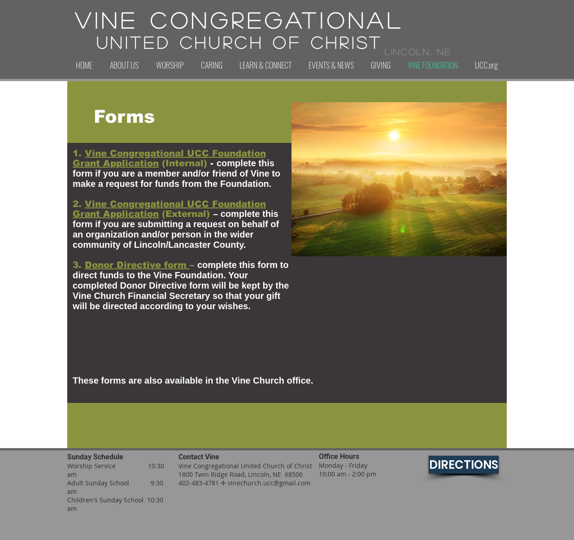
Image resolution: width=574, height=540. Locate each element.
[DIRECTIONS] (464, 465)
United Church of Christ (239, 42)
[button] (124, 65)
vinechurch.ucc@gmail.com (269, 483)
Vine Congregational (239, 20)
